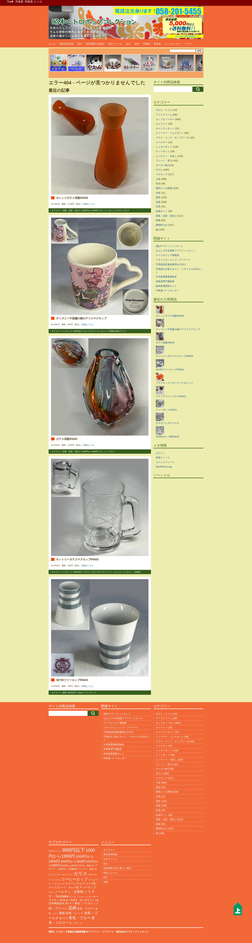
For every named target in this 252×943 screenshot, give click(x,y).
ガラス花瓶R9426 (66, 438)
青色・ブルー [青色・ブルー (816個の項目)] (80, 918)
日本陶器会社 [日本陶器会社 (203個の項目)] (57, 903)
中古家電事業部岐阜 (166, 276)
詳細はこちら (89, 204)
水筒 (158, 192)
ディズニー (102, 331)
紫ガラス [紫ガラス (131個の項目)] (69, 903)
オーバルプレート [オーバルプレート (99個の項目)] (65, 874)
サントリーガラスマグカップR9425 (77, 559)
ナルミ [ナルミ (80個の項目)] (51, 892)
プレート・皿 (163, 160)
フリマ (188, 43)
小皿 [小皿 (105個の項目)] (97, 900)
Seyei (80, 693)
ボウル (159, 169)
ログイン (160, 453)
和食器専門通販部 (165, 281)
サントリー (107, 572)
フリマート (108, 931)
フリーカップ (90, 693)
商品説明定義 (66, 43)
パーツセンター (173, 43)
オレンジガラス (115, 210)
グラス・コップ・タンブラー (171, 137)
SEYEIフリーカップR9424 (72, 679)
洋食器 (19, 1)
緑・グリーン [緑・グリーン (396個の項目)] (58, 908)
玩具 (158, 206)
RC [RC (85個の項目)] (93, 866)
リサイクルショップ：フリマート (173, 259)
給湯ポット (161, 211)
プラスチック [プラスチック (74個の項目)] (82, 897)
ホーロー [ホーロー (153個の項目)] (93, 896)
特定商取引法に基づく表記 (117, 868)
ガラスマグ (96, 572)
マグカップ (68, 331)
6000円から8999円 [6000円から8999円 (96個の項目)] (69, 865)
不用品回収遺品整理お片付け (171, 264)
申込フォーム (115, 43)
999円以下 (78, 331)
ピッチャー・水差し (166, 156)
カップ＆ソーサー (165, 119)
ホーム (52, 43)
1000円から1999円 (90, 210)
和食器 (29, 1)
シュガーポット (164, 146)
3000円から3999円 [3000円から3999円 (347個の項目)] (73, 861)
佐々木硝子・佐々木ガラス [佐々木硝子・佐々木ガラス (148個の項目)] (80, 900)
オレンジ (103, 210)
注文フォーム (110, 859)
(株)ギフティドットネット (169, 246)
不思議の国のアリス (117, 331)
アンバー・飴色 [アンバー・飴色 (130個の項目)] (86, 869)
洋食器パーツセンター (167, 290)
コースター (161, 142)
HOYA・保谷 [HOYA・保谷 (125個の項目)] (85, 865)
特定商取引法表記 (95, 43)
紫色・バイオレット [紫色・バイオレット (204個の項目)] (87, 903)
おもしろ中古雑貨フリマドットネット (175, 250)
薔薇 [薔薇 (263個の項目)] (62, 913)
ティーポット (163, 151)
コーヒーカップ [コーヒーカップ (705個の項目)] (74, 879)
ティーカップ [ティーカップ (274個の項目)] (87, 887)
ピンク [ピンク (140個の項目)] (72, 896)
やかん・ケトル (164, 110)
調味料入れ (161, 225)
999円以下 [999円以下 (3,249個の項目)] (73, 850)
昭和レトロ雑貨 (164, 188)
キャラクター (90, 331)
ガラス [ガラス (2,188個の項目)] (80, 873)
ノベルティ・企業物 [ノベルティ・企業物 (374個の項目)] (69, 891)
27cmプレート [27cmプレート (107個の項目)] (55, 851)
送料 (136, 43)
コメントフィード (165, 462)
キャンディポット (165, 128)
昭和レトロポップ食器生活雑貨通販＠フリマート (74, 931)
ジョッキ (117, 572)
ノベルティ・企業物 (131, 572)
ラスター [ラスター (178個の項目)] (54, 900)
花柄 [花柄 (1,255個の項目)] (72, 908)
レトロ (38, 1)
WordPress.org (164, 466)
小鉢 (158, 179)
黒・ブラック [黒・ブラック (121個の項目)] (75, 923)
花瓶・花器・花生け (72, 210)
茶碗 (158, 220)
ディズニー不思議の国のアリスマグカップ (81, 318)
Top (9, 1)
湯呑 (65, 693)
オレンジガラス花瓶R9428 (72, 197)
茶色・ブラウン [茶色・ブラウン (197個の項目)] (86, 908)
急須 (158, 183)
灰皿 (158, 202)
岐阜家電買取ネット (166, 286)
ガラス (126, 210)
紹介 (128, 43)
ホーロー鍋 (161, 165)
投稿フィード (163, 457)
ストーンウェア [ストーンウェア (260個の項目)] (75, 883)
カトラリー (161, 123)
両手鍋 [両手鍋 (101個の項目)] (62, 900)
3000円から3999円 (90, 452)
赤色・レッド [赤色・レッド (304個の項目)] (75, 913)
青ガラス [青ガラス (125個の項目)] (63, 918)
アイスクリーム (164, 114)
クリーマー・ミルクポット (170, 133)
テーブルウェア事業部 (167, 255)
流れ (79, 43)
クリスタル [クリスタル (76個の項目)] (56, 880)
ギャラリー (109, 850)
